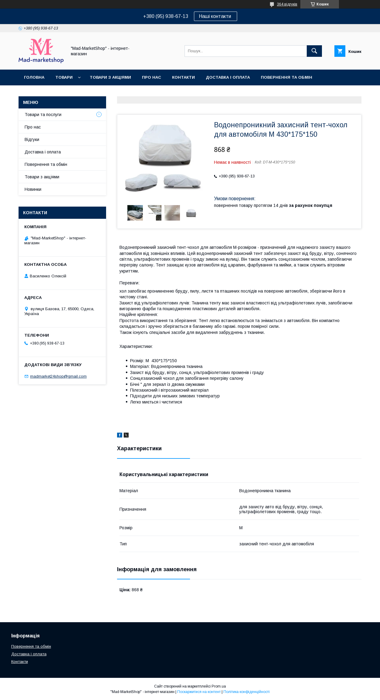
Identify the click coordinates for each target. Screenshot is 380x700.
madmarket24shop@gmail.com (58, 376)
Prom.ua (219, 686)
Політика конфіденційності (246, 692)
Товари (64, 77)
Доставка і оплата (228, 77)
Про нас (151, 77)
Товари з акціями (110, 77)
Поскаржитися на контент (199, 692)
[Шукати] (314, 51)
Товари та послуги (43, 114)
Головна (34, 77)
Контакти (183, 77)
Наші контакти (215, 16)
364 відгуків (287, 4)
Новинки (33, 189)
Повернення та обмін (286, 77)
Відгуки (32, 139)
